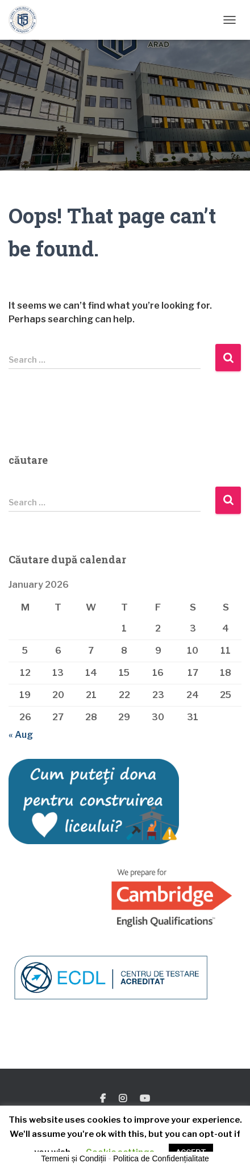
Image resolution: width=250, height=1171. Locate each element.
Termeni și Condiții (73, 1158)
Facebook (102, 1099)
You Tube (145, 1099)
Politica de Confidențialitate (161, 1158)
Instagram (122, 1099)
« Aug (21, 734)
